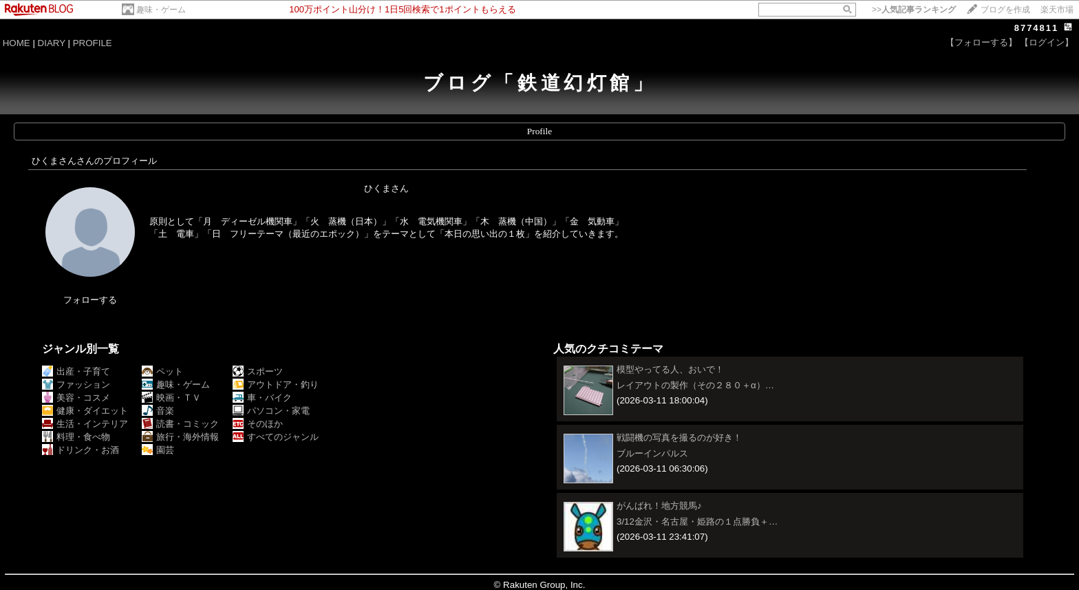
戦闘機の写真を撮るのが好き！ (679, 437)
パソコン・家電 (271, 410)
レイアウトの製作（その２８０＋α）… (695, 385)
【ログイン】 (1046, 42)
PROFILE (92, 43)
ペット (162, 371)
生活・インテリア (85, 424)
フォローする (90, 300)
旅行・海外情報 (180, 437)
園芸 (158, 450)
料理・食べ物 (76, 437)
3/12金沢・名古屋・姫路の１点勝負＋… (697, 521)
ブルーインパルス (652, 453)
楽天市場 (1056, 9)
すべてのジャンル (276, 437)
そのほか (258, 424)
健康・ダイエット (85, 410)
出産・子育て (76, 371)
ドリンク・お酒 (80, 450)
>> (914, 9)
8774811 (1036, 28)
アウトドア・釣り (276, 384)
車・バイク (262, 397)
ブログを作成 (1005, 9)
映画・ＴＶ (171, 397)
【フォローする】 (981, 42)
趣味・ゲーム (161, 9)
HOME (16, 43)
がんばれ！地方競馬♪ (659, 506)
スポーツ (258, 371)
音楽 (158, 410)
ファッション (76, 384)
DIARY (51, 43)
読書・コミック (180, 424)
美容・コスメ (76, 397)
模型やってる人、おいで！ (670, 369)
